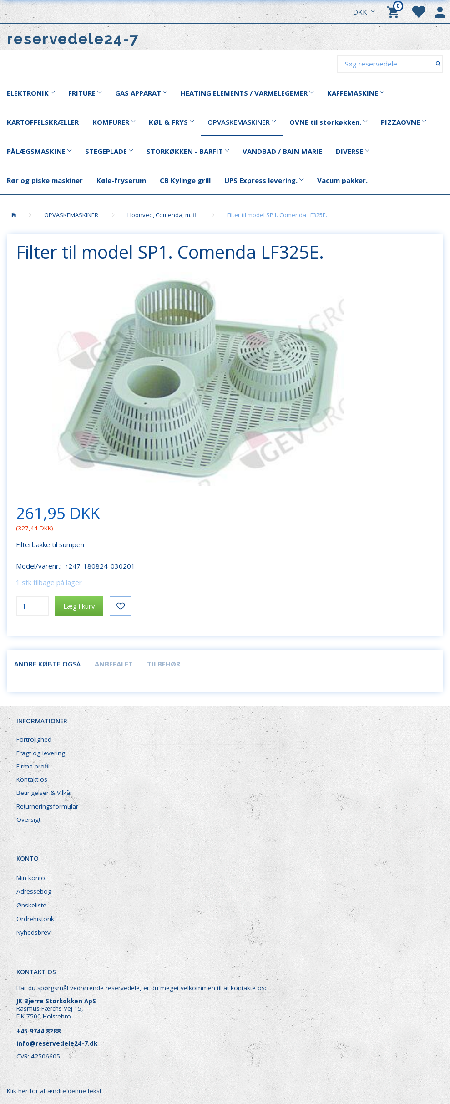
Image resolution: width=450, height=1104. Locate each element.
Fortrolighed (33, 739)
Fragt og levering (40, 753)
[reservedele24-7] (73, 39)
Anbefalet (114, 663)
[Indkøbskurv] (394, 11)
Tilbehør (163, 663)
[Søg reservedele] (438, 63)
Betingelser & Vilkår (44, 793)
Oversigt (28, 819)
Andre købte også (47, 663)
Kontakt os (31, 779)
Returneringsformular (47, 806)
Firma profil (33, 766)
